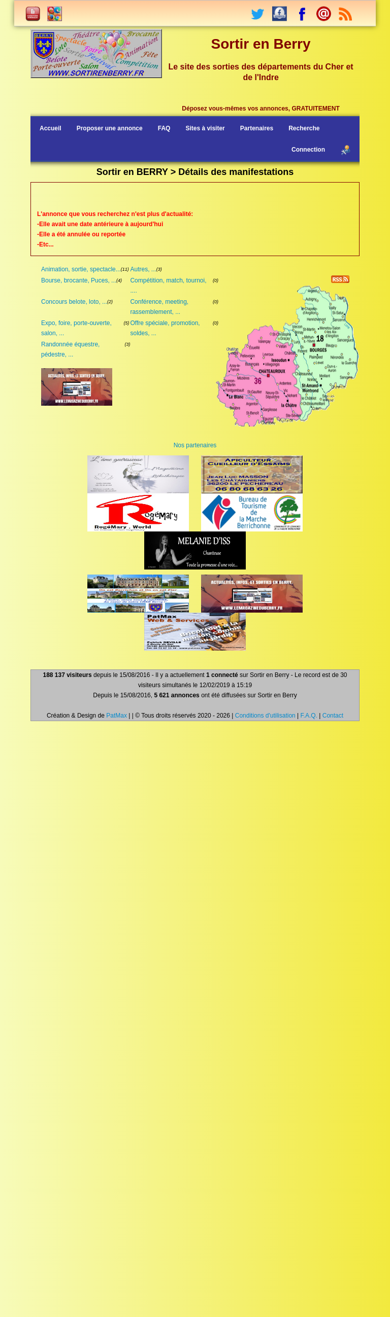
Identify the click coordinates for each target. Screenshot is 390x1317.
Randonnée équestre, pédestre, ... (70, 349)
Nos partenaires (195, 445)
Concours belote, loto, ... (74, 301)
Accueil (50, 128)
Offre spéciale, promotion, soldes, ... (165, 328)
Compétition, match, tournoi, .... (168, 285)
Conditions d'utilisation (265, 715)
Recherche (303, 128)
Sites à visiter (204, 128)
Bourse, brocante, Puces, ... (78, 280)
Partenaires (256, 128)
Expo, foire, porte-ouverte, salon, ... (76, 328)
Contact (332, 715)
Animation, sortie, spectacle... (81, 269)
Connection (308, 149)
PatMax (116, 715)
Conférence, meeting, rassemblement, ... (159, 306)
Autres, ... (143, 269)
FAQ (164, 128)
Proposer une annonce (110, 128)
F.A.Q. (309, 715)
